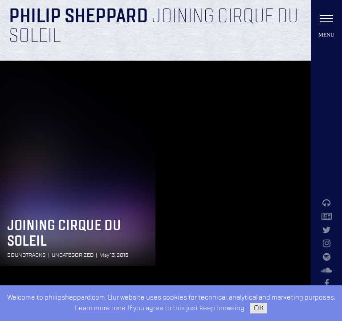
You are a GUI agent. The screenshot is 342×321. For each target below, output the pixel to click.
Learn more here (100, 308)
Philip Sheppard (78, 17)
